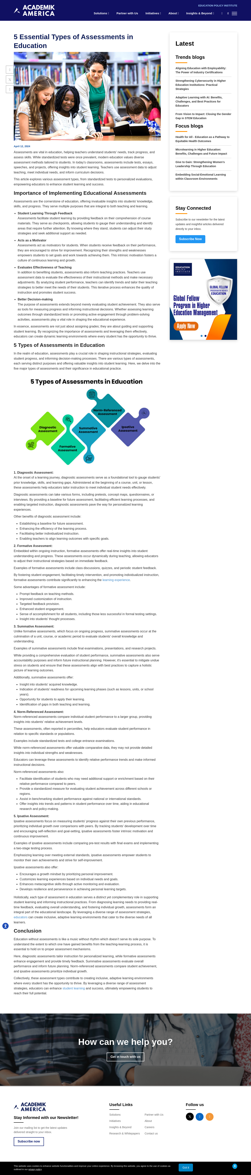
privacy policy (35, 1169)
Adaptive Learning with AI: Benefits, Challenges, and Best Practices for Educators (199, 101)
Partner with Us (127, 13)
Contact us (151, 1133)
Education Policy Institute (217, 5)
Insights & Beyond (200, 13)
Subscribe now (29, 1141)
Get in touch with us (126, 1056)
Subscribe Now (190, 239)
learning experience (116, 580)
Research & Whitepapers (124, 1133)
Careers (150, 1127)
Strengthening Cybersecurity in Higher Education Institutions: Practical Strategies (201, 85)
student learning (74, 988)
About (173, 13)
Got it (186, 1167)
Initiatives (153, 13)
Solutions (101, 13)
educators (20, 917)
